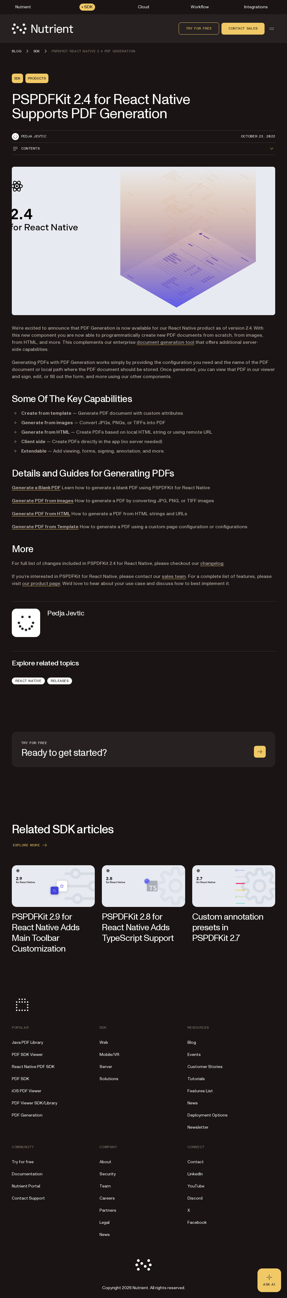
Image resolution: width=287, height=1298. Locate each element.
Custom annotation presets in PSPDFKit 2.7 (228, 927)
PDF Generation (27, 1115)
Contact (195, 1162)
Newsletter (197, 1127)
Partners (108, 1210)
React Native (28, 681)
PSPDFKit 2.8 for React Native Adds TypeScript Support (138, 927)
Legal (105, 1222)
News (192, 1103)
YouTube (195, 1186)
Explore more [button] (30, 845)
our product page (41, 583)
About (105, 1162)
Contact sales (243, 28)
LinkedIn (195, 1174)
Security (108, 1174)
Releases (60, 681)
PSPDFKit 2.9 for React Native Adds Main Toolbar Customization (45, 933)
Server (106, 1066)
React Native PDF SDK (33, 1066)
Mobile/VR (109, 1054)
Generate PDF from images (43, 501)
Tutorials (196, 1079)
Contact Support (28, 1198)
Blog (191, 1042)
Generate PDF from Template (45, 527)
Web (104, 1042)
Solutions (109, 1079)
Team (105, 1186)
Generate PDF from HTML (41, 514)
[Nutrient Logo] (42, 28)
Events (194, 1054)
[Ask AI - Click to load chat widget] (269, 1280)
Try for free (199, 28)
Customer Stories (205, 1066)
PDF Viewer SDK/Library (34, 1103)
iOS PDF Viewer (26, 1091)
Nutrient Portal (26, 1186)
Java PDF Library (27, 1042)
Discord (195, 1198)
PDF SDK (20, 1079)
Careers (107, 1198)
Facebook (197, 1222)
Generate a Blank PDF (36, 487)
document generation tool (165, 342)
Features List (200, 1091)
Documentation (27, 1174)
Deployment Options (207, 1115)
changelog (212, 563)
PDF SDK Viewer (27, 1054)
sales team (174, 576)
